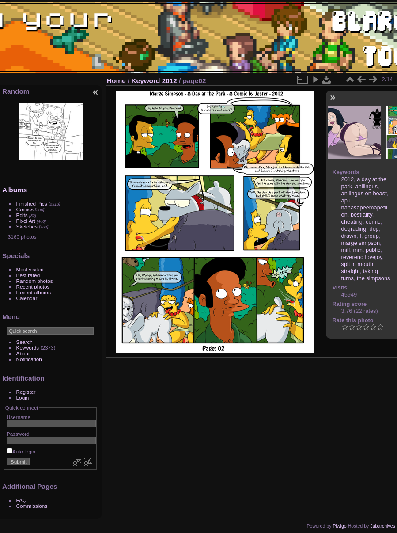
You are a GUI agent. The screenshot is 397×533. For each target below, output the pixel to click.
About (23, 353)
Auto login (21, 451)
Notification (29, 359)
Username (18, 417)
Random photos (34, 281)
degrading (354, 228)
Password (18, 434)
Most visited (30, 269)
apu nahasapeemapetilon (364, 207)
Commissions (32, 506)
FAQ (21, 500)
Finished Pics (31, 203)
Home (116, 80)
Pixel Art (25, 221)
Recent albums (33, 292)
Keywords (27, 347)
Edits (22, 215)
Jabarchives (382, 526)
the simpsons (373, 278)
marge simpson (360, 243)
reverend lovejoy (361, 257)
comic (373, 221)
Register (26, 392)
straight (350, 271)
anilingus (366, 186)
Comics (25, 209)
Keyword (146, 80)
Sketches (27, 226)
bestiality (361, 214)
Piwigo (339, 526)
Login (22, 397)
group (371, 235)
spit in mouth (357, 264)
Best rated (28, 275)
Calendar (27, 298)
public (373, 250)
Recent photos (33, 286)
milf (345, 250)
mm (358, 250)
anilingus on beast (364, 193)
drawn (349, 235)
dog (374, 228)
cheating (352, 221)
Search (24, 342)
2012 (169, 80)
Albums (14, 190)
